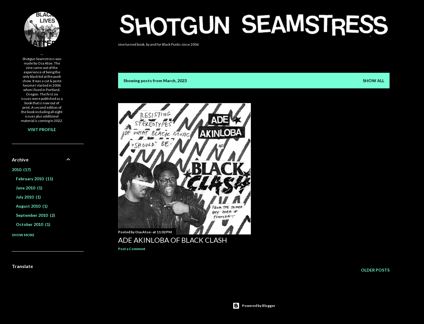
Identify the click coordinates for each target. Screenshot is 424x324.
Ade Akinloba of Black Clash (172, 240)
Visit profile (42, 129)
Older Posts (375, 269)
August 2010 (32, 206)
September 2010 (35, 215)
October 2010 (33, 224)
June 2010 (29, 187)
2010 (21, 169)
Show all (373, 80)
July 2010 (28, 196)
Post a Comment (131, 249)
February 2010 (34, 178)
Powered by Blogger (254, 305)
